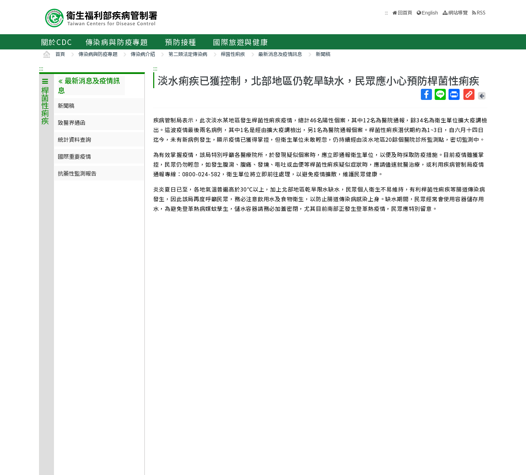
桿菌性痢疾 (233, 53)
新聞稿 (323, 53)
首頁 (60, 53)
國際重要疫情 (74, 156)
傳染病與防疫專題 (116, 42)
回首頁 (405, 12)
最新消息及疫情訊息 (280, 53)
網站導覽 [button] (458, 12)
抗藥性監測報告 (77, 173)
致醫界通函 (71, 122)
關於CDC (56, 42)
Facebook (426, 94)
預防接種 (180, 42)
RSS (481, 12)
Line (440, 94)
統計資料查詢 (74, 139)
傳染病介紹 (143, 53)
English (430, 13)
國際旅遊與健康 (240, 42)
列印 (454, 94)
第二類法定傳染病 (187, 53)
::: (41, 68)
